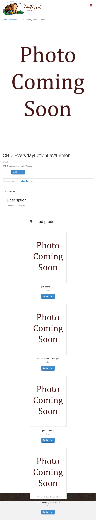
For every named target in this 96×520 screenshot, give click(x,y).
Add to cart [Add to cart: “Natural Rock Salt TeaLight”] (48, 368)
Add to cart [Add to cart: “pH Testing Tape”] (48, 296)
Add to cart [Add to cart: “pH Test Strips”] (48, 440)
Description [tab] (10, 191)
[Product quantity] (6, 172)
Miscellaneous (14, 20)
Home (5, 20)
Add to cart (18, 172)
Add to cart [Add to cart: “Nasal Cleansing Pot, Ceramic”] (48, 512)
